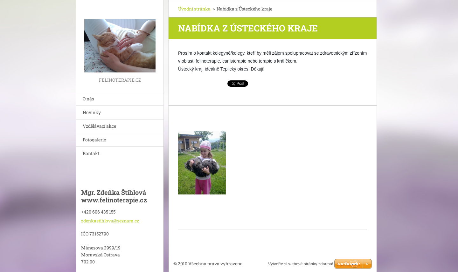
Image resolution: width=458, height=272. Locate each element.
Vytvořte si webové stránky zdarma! (300, 264)
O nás (88, 99)
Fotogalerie (94, 140)
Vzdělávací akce (99, 126)
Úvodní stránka (194, 9)
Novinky (92, 112)
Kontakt (91, 153)
